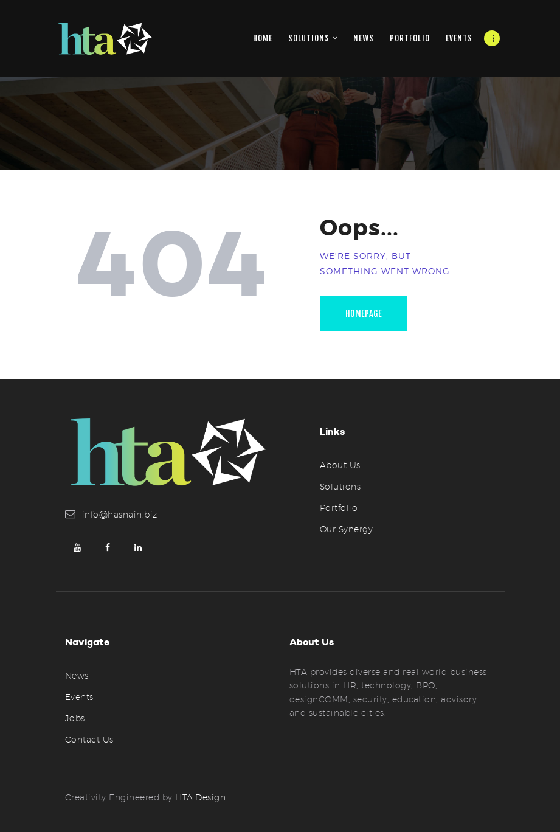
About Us (340, 465)
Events (79, 697)
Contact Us (89, 739)
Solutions (340, 486)
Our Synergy (346, 529)
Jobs (75, 718)
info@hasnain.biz (119, 514)
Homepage (363, 313)
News (77, 676)
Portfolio (339, 508)
